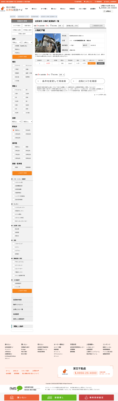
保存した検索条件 (18, 319)
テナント (7, 358)
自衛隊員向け (8, 354)
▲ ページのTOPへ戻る (100, 94)
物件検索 (78, 1)
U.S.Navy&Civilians (10, 356)
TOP (26, 9)
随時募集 (72, 351)
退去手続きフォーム (92, 354)
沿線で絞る (27, 25)
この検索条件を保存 (97, 25)
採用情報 (16, 373)
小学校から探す (17, 30)
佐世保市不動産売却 (43, 347)
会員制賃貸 (89, 349)
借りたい (34, 9)
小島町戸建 (40, 30)
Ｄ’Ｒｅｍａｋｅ (58, 354)
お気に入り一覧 (18, 309)
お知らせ (15, 370)
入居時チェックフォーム (93, 351)
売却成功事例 (41, 351)
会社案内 (92, 9)
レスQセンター (90, 347)
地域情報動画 (106, 349)
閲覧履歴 (98, 1)
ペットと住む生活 (107, 351)
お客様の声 (35, 370)
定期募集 (72, 349)
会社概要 (8, 373)
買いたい (53, 9)
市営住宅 (72, 9)
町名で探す (24, 354)
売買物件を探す (25, 347)
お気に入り (91, 63)
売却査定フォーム (42, 349)
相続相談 (56, 349)
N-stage (23, 349)
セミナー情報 (57, 347)
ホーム (8, 370)
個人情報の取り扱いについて (30, 373)
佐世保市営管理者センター (77, 347)
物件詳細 (100, 63)
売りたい (62, 9)
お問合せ (108, 11)
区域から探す (22, 33)
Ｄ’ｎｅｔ (56, 356)
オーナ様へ (44, 9)
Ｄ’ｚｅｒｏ (57, 351)
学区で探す (24, 351)
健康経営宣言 (106, 354)
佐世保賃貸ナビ (9, 347)
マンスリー (8, 349)
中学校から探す (27, 30)
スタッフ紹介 (82, 9)
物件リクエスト (18, 304)
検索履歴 (16, 314)
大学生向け (8, 351)
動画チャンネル (107, 347)
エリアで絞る (16, 25)
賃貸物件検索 (17, 300)
